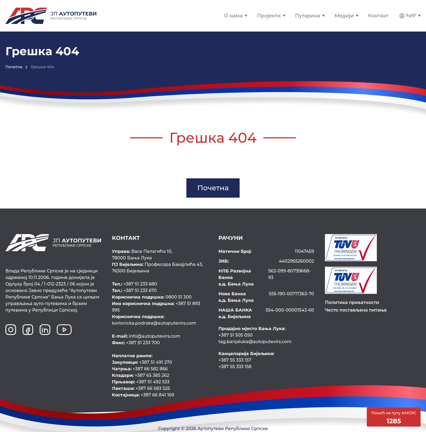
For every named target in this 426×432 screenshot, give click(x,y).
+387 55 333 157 (234, 360)
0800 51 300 (152, 297)
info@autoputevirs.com (146, 336)
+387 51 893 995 (156, 307)
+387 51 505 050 (235, 335)
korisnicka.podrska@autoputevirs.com (159, 319)
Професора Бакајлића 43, (160, 268)
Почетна (13, 66)
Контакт (378, 16)
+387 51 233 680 (134, 284)
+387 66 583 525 (141, 388)
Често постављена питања (356, 310)
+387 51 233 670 (134, 290)
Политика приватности (352, 302)
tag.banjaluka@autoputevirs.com (255, 341)
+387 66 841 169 (143, 394)
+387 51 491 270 (142, 362)
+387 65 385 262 (140, 375)
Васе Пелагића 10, (160, 255)
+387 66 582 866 (140, 368)
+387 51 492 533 (141, 381)
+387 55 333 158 (235, 366)
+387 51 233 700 (136, 342)
